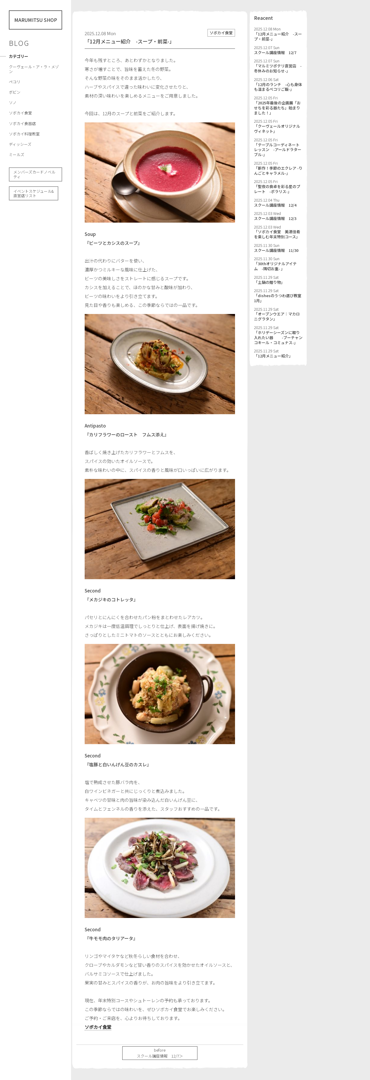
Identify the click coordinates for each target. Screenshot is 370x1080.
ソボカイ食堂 (20, 113)
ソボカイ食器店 (22, 123)
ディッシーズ (20, 144)
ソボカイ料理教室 (24, 134)
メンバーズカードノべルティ (34, 174)
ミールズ (16, 154)
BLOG (19, 43)
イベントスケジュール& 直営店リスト (33, 193)
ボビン (14, 92)
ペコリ (14, 82)
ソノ (13, 102)
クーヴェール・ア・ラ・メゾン (34, 69)
